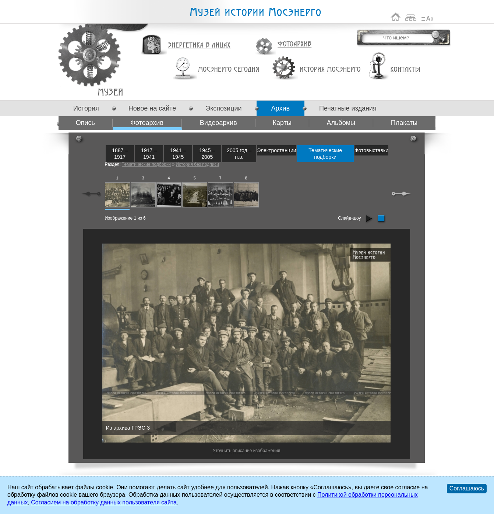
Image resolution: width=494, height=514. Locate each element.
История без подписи (197, 164)
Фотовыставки (371, 150)
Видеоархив (218, 122)
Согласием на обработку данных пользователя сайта (104, 502)
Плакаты (404, 122)
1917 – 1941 (149, 153)
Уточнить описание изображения (246, 450)
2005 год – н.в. (239, 153)
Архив (280, 108)
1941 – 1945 (178, 153)
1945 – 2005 (207, 153)
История (86, 108)
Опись (85, 122)
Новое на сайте (152, 108)
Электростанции (276, 150)
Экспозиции (223, 108)
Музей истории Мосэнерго (255, 12)
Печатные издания (348, 108)
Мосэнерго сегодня (228, 70)
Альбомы (341, 122)
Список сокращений (427, 16)
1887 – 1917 (120, 153)
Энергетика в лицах (199, 45)
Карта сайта (411, 16)
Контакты (405, 70)
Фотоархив (294, 44)
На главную (395, 16)
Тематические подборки (325, 153)
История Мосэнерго (330, 70)
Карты (282, 122)
